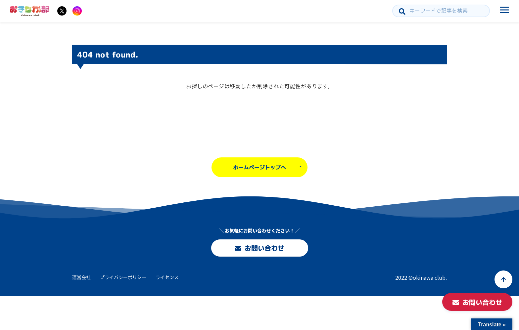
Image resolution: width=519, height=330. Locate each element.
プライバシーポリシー (123, 277)
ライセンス (167, 277)
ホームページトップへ (259, 167)
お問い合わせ (259, 248)
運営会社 (81, 277)
